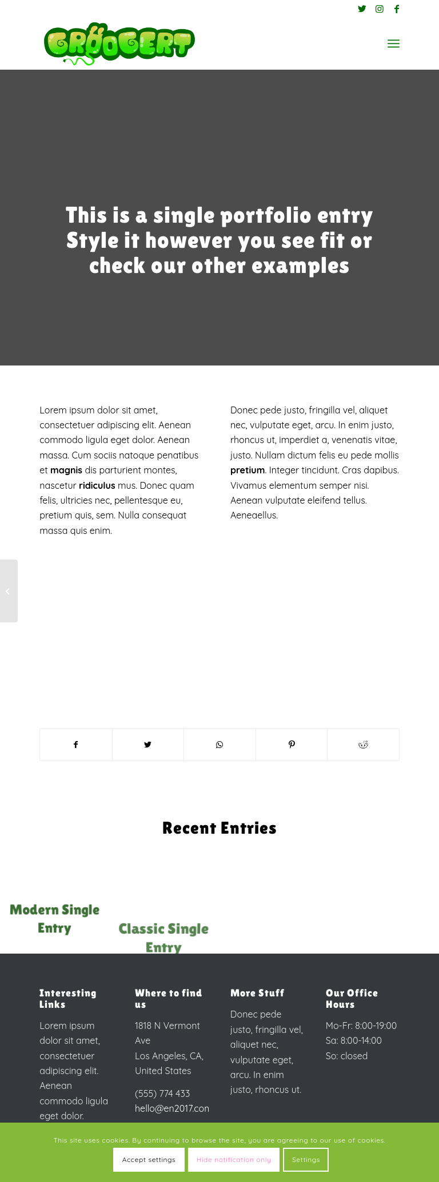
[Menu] (394, 43)
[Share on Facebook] (76, 745)
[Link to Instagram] (379, 8)
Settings (306, 1159)
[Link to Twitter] (362, 8)
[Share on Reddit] (363, 745)
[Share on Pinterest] (292, 745)
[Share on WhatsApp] (220, 745)
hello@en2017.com (174, 1108)
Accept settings (149, 1159)
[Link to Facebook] (396, 8)
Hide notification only (234, 1159)
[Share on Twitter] (148, 745)
